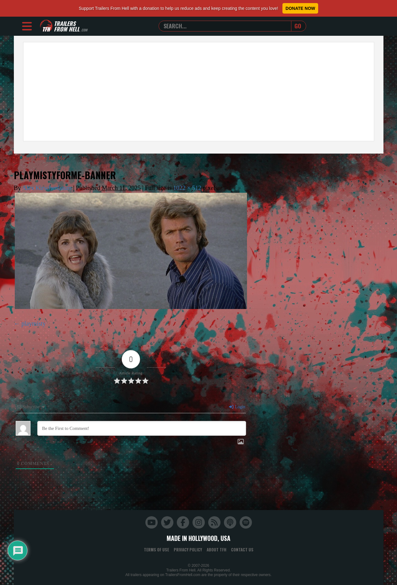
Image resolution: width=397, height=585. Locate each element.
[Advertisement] (199, 91)
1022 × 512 (187, 187)
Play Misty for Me (41, 157)
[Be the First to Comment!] (141, 428)
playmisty (34, 323)
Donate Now (300, 8)
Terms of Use (156, 549)
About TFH (216, 549)
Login (237, 407)
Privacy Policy (188, 549)
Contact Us (242, 549)
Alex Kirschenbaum (47, 187)
